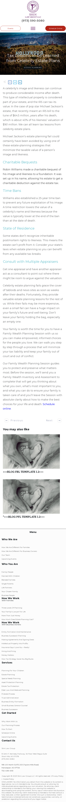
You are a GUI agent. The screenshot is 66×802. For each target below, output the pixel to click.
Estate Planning (33, 67)
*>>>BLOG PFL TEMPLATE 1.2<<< (33, 500)
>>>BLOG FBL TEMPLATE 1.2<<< (33, 455)
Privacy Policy (57, 776)
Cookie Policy (8, 779)
